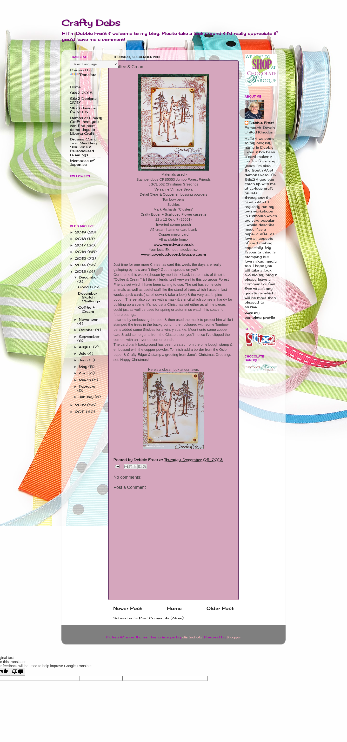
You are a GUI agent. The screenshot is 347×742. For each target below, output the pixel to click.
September (89, 336)
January (87, 397)
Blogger (234, 637)
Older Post (220, 608)
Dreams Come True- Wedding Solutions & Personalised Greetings (83, 147)
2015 (81, 258)
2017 (81, 245)
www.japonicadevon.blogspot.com (173, 254)
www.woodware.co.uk (174, 244)
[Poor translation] (17, 672)
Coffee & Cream (86, 309)
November (88, 319)
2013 (81, 271)
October (87, 330)
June (84, 360)
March (85, 380)
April (84, 373)
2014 (81, 265)
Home (174, 608)
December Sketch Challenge (89, 297)
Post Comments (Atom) (161, 618)
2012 (81, 405)
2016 (81, 252)
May (83, 367)
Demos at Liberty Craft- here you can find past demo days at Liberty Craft (86, 125)
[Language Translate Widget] (94, 64)
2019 (81, 232)
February (87, 386)
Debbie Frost (261, 123)
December (88, 277)
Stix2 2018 (81, 93)
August (86, 347)
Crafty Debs (90, 22)
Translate (83, 75)
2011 (80, 412)
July (83, 353)
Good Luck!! (89, 287)
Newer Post (127, 608)
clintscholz (192, 637)
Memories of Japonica (82, 162)
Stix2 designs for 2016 (83, 110)
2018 (81, 239)
